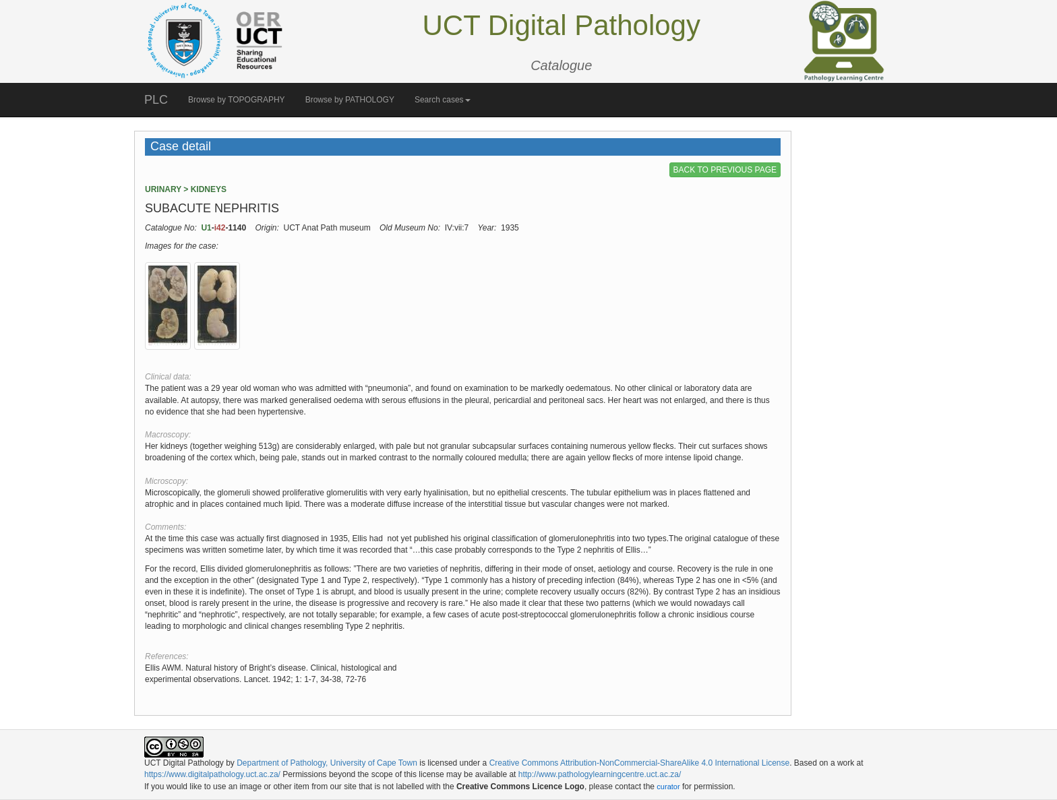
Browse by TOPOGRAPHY (236, 99)
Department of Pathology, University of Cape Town (327, 763)
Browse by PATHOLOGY (349, 99)
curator (668, 786)
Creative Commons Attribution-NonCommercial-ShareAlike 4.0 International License (639, 763)
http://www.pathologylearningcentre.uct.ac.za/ (599, 774)
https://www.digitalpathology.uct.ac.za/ (212, 774)
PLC (156, 99)
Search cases (443, 99)
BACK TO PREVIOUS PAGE (725, 170)
